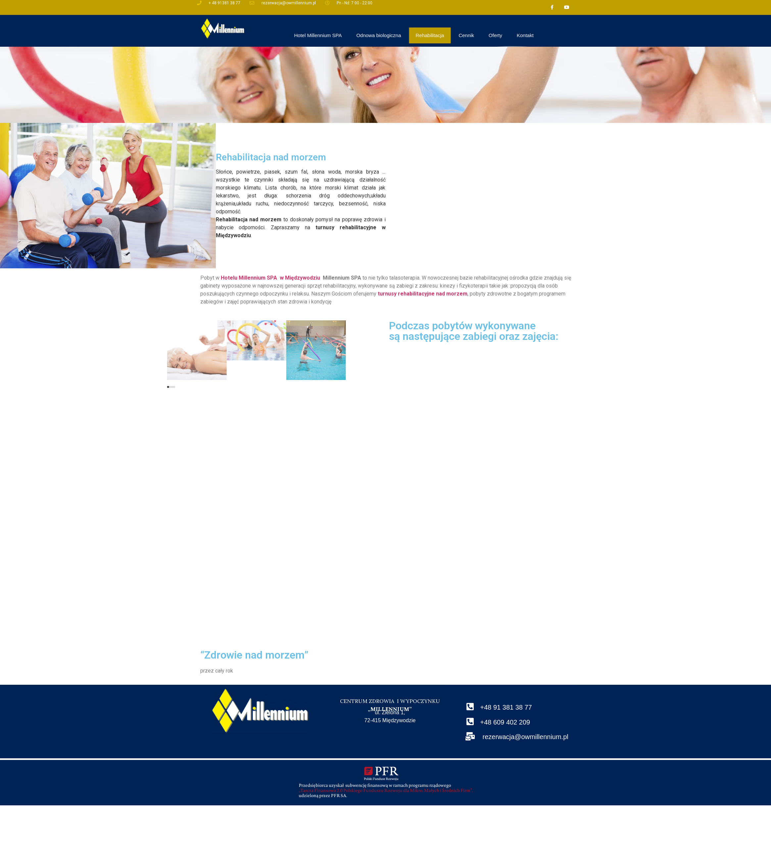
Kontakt (601, 35)
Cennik (543, 35)
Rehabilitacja (506, 35)
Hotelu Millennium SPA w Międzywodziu (270, 278)
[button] (68, 387)
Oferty (572, 35)
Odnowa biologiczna (455, 35)
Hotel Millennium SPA (394, 35)
